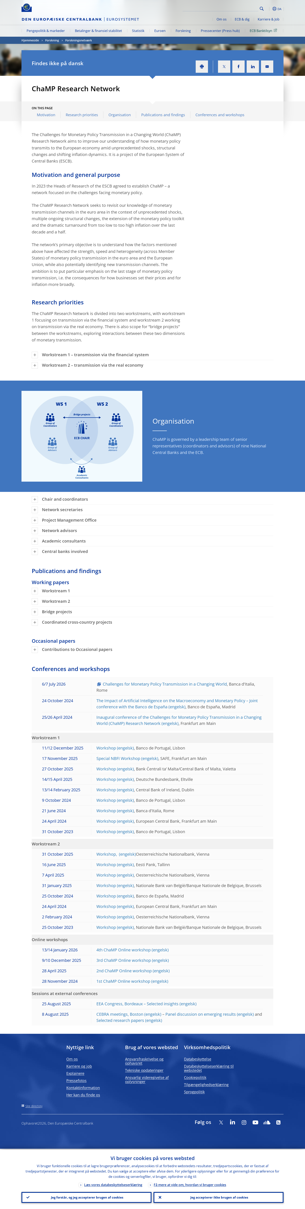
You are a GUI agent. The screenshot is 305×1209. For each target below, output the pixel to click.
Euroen (160, 30)
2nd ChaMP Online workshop (124, 971)
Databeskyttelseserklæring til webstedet (209, 1068)
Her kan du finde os (83, 1094)
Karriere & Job (268, 19)
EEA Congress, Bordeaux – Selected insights (137, 1004)
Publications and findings (163, 115)
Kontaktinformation (83, 1087)
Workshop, (107, 854)
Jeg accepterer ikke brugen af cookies (219, 1197)
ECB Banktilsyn (264, 30)
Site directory (33, 1106)
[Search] (237, 8)
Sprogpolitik (194, 1091)
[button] (269, 8)
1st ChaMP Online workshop (123, 981)
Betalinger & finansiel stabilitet (98, 30)
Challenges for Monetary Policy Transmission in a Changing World (165, 684)
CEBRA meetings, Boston (119, 1014)
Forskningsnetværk (78, 40)
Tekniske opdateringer (144, 1070)
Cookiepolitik (195, 1077)
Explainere (75, 1073)
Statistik (138, 30)
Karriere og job (79, 1066)
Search (261, 8)
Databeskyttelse (197, 1059)
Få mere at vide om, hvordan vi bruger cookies (190, 1184)
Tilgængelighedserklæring (206, 1084)
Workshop (106, 748)
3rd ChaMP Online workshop (123, 960)
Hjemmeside (30, 40)
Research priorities (82, 115)
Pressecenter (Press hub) (220, 30)
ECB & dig (242, 19)
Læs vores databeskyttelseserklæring (113, 1184)
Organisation (119, 115)
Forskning (183, 30)
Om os (222, 19)
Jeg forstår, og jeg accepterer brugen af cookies (86, 1197)
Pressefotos (76, 1080)
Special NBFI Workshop (118, 758)
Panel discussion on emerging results (200, 1014)
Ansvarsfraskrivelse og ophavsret (144, 1061)
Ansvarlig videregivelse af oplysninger (147, 1079)
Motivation (46, 115)
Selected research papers (120, 1020)
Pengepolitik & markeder (46, 30)
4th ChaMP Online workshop (123, 950)
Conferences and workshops (219, 115)
